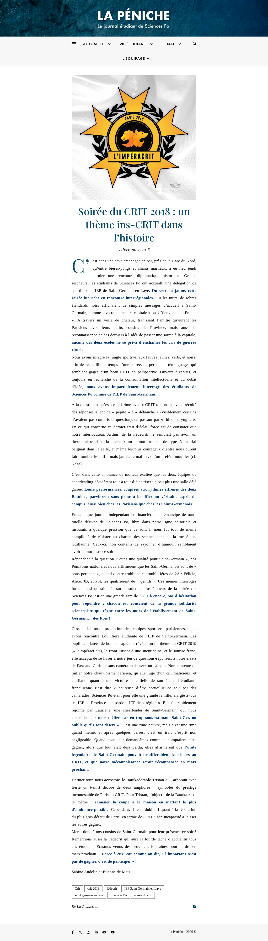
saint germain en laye (89, 895)
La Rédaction (87, 907)
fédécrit (112, 888)
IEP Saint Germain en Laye (142, 888)
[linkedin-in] (97, 932)
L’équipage (134, 58)
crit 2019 (93, 888)
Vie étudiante (134, 43)
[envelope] (104, 932)
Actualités (95, 43)
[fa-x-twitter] (81, 932)
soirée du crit (143, 895)
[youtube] (113, 932)
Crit (77, 888)
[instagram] (89, 932)
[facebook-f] (73, 932)
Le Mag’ (169, 43)
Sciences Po (119, 895)
